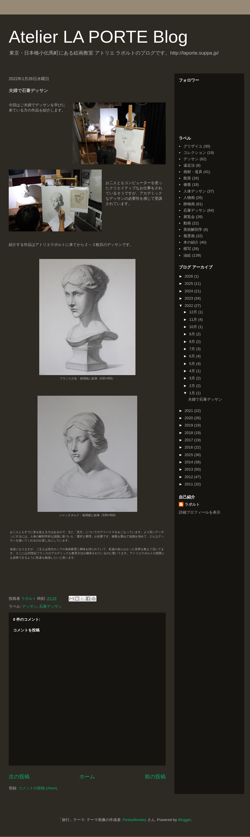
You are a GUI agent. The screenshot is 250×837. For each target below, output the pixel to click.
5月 (192, 363)
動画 (187, 223)
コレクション (194, 152)
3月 (192, 378)
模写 (187, 248)
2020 (189, 418)
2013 (189, 469)
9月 (192, 334)
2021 (189, 410)
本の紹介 (191, 242)
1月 (192, 393)
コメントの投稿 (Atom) (37, 788)
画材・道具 (192, 172)
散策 (187, 178)
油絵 (187, 255)
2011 (189, 484)
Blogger (184, 820)
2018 (189, 433)
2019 (189, 425)
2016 (189, 447)
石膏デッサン (50, 606)
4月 (192, 371)
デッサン (29, 606)
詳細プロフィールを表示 (199, 512)
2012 (189, 477)
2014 (189, 462)
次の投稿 (19, 777)
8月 (192, 341)
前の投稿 (155, 777)
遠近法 (189, 165)
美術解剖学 (192, 229)
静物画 (189, 204)
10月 (193, 327)
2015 (189, 455)
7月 (192, 349)
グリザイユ (192, 146)
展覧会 (189, 217)
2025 (189, 283)
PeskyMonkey (134, 820)
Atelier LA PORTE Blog (98, 36)
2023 (189, 298)
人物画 (189, 197)
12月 (193, 312)
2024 (189, 291)
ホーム (87, 777)
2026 (189, 276)
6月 (192, 356)
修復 (187, 184)
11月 (193, 319)
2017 (189, 440)
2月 (192, 386)
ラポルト (192, 504)
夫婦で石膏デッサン (205, 399)
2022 (189, 305)
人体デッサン (194, 191)
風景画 (189, 236)
